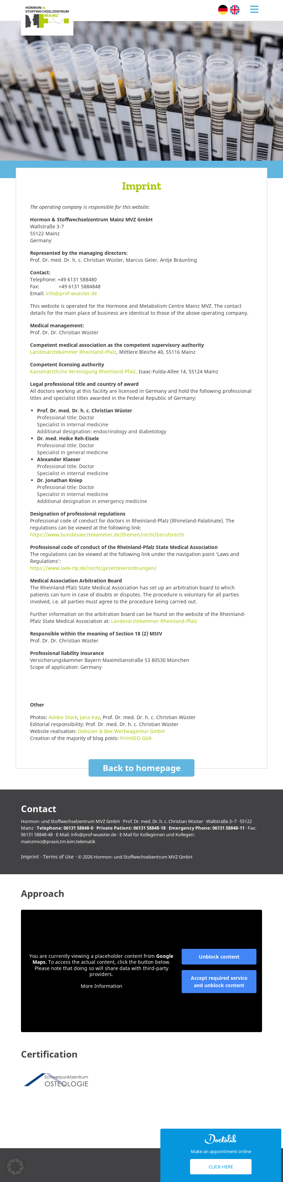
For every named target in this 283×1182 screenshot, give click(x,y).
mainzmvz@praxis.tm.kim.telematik (58, 841)
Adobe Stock (63, 717)
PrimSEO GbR (136, 738)
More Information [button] (101, 986)
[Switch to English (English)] (235, 10)
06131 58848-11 (228, 828)
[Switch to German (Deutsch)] (223, 10)
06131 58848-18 (149, 828)
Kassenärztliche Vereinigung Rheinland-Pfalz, (83, 371)
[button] (15, 1166)
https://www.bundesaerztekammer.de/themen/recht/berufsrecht (107, 534)
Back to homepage (142, 767)
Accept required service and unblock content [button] (219, 982)
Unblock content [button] (219, 956)
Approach (42, 893)
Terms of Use (58, 856)
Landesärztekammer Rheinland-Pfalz (73, 352)
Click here (221, 1167)
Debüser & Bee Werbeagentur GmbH (121, 731)
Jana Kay (90, 717)
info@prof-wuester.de (71, 293)
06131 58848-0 (78, 828)
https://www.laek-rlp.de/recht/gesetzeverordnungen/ (93, 568)
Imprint (30, 856)
